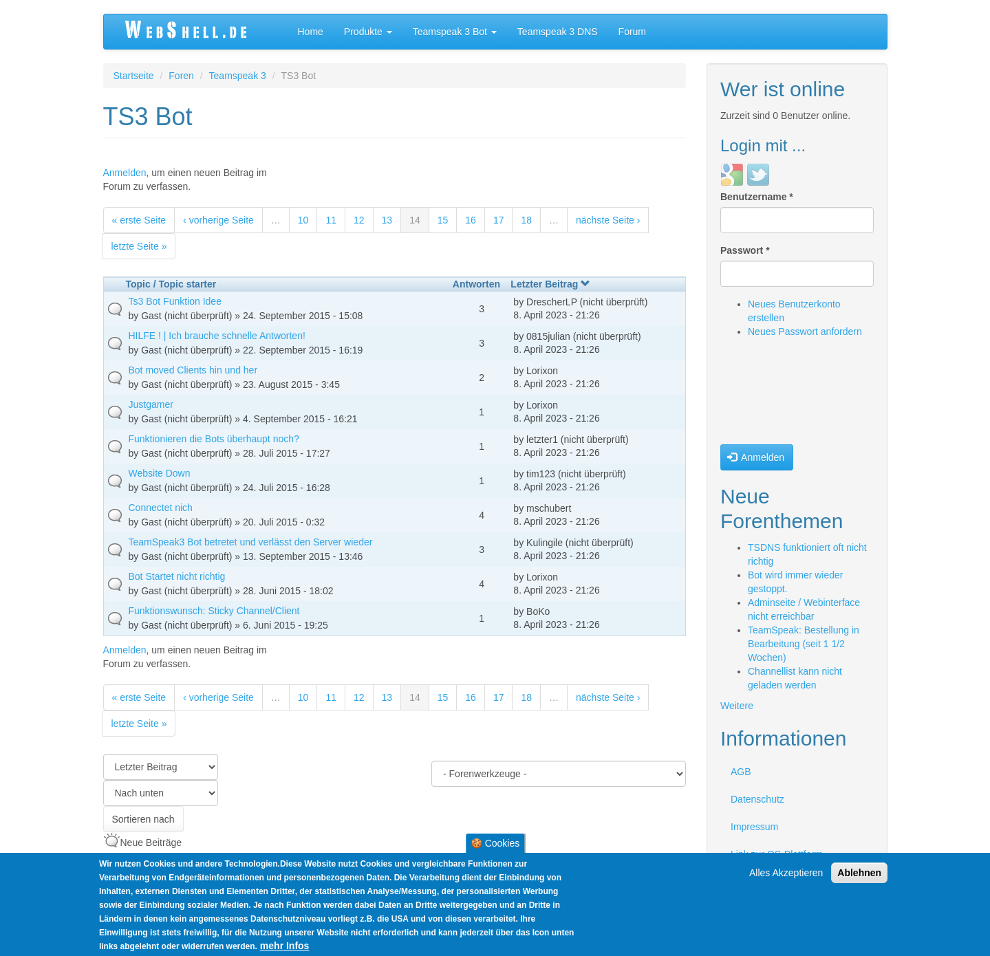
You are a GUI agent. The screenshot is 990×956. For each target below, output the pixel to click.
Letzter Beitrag (550, 284)
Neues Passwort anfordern (805, 331)
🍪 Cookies (495, 843)
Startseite (134, 75)
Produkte (368, 31)
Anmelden (125, 172)
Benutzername (756, 196)
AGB (741, 771)
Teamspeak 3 (237, 75)
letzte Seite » (139, 246)
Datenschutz (757, 799)
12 (359, 220)
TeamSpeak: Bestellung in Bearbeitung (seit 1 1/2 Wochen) (803, 643)
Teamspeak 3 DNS (557, 31)
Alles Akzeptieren (786, 872)
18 (526, 220)
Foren (181, 75)
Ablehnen (859, 872)
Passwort (745, 250)
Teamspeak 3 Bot (455, 31)
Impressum (754, 826)
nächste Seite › (608, 220)
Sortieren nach (143, 819)
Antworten (476, 284)
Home (310, 31)
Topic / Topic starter (171, 284)
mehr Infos (285, 945)
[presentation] (776, 394)
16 (470, 220)
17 (498, 220)
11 (330, 220)
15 (443, 220)
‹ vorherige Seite (218, 220)
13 (387, 220)
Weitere (736, 705)
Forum (632, 31)
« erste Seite (139, 220)
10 (303, 220)
